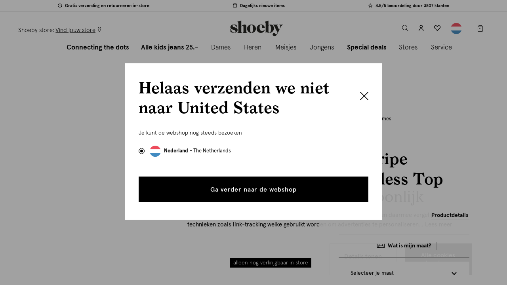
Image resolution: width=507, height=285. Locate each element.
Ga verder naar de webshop (253, 189)
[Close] (364, 97)
